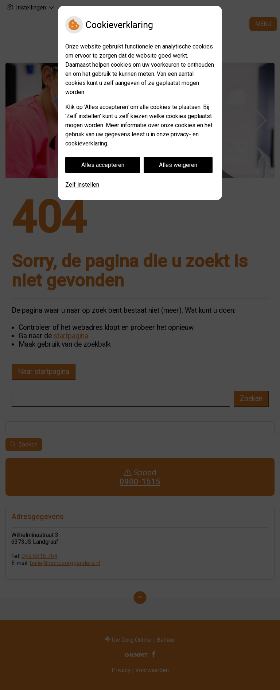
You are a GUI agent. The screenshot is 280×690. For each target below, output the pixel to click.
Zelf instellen (82, 184)
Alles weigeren (178, 164)
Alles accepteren (102, 164)
